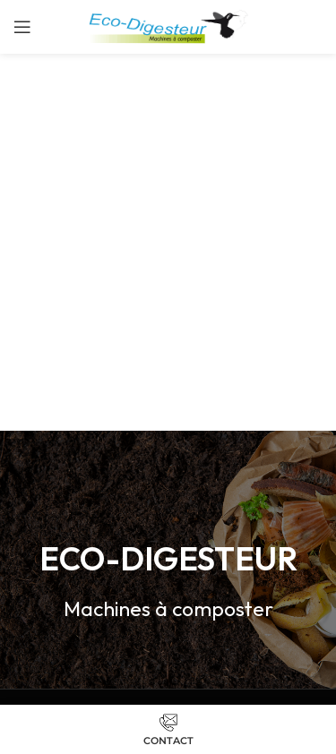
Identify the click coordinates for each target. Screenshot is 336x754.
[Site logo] (168, 25)
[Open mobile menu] (22, 27)
